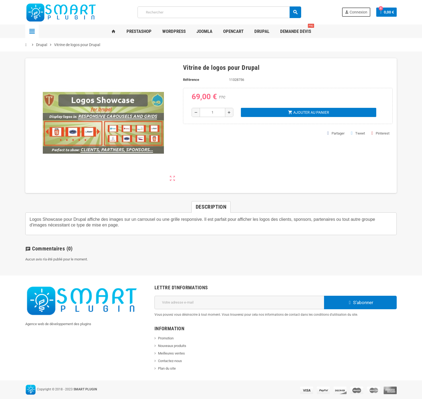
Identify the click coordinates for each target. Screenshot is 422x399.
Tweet (358, 133)
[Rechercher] (219, 12)
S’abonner (360, 302)
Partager (335, 133)
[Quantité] (212, 112)
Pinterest (380, 133)
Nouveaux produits (172, 346)
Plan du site (167, 368)
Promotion (166, 338)
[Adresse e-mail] (239, 302)
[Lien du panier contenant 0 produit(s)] (386, 12)
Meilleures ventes (171, 353)
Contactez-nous (170, 361)
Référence (191, 80)
